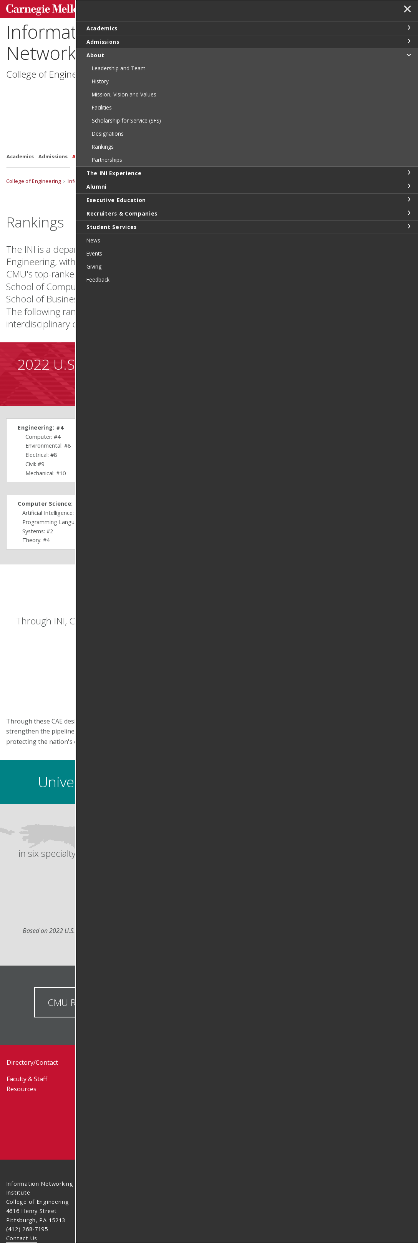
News (89, 1010)
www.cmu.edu (66, 1200)
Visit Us (240, 1038)
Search (291, 7)
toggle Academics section (409, 27)
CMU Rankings (77, 950)
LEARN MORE (220, 689)
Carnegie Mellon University (63, 8)
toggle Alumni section (409, 186)
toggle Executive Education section (409, 199)
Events (90, 1026)
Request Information (249, 1013)
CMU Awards (225, 950)
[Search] (260, 7)
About (80, 94)
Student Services (278, 94)
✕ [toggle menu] (405, 11)
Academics (20, 94)
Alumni (145, 94)
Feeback (240, 1083)
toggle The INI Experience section (409, 172)
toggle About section (409, 54)
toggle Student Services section (409, 226)
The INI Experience (112, 94)
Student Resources (182, 1010)
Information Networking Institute (89, 40)
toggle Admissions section (409, 41)
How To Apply (251, 1059)
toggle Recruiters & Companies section (409, 213)
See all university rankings (238, 169)
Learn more (148, 888)
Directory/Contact (32, 1010)
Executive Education (179, 94)
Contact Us (21, 1186)
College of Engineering (52, 72)
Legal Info (20, 1200)
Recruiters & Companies (231, 94)
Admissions (53, 94)
